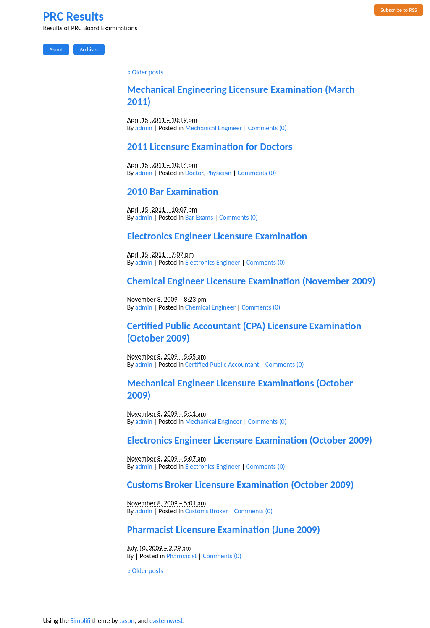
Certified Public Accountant (222, 364)
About (56, 49)
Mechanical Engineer (213, 128)
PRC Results (73, 16)
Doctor (194, 173)
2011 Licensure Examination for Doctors (209, 146)
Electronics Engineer (212, 262)
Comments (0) (267, 128)
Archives (89, 49)
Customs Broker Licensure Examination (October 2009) (240, 484)
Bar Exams (199, 217)
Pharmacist (181, 556)
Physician (218, 173)
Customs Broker (206, 511)
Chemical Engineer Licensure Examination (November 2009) (251, 281)
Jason (126, 621)
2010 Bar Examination (172, 191)
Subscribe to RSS (398, 10)
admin (143, 128)
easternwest (166, 621)
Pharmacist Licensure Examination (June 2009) (223, 529)
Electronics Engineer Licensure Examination (217, 236)
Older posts (145, 72)
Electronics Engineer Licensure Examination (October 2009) (249, 440)
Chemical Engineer (210, 307)
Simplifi (80, 621)
